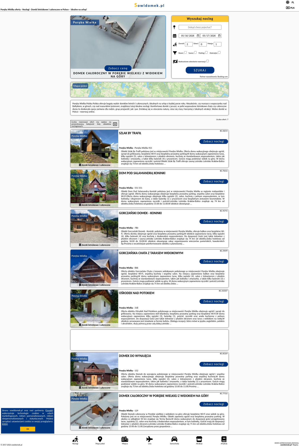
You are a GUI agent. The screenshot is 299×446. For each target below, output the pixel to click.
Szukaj (200, 70)
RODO (5, 424)
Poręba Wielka (79, 136)
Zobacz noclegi (213, 141)
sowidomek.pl (149, 5)
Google (49, 410)
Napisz (295, 445)
